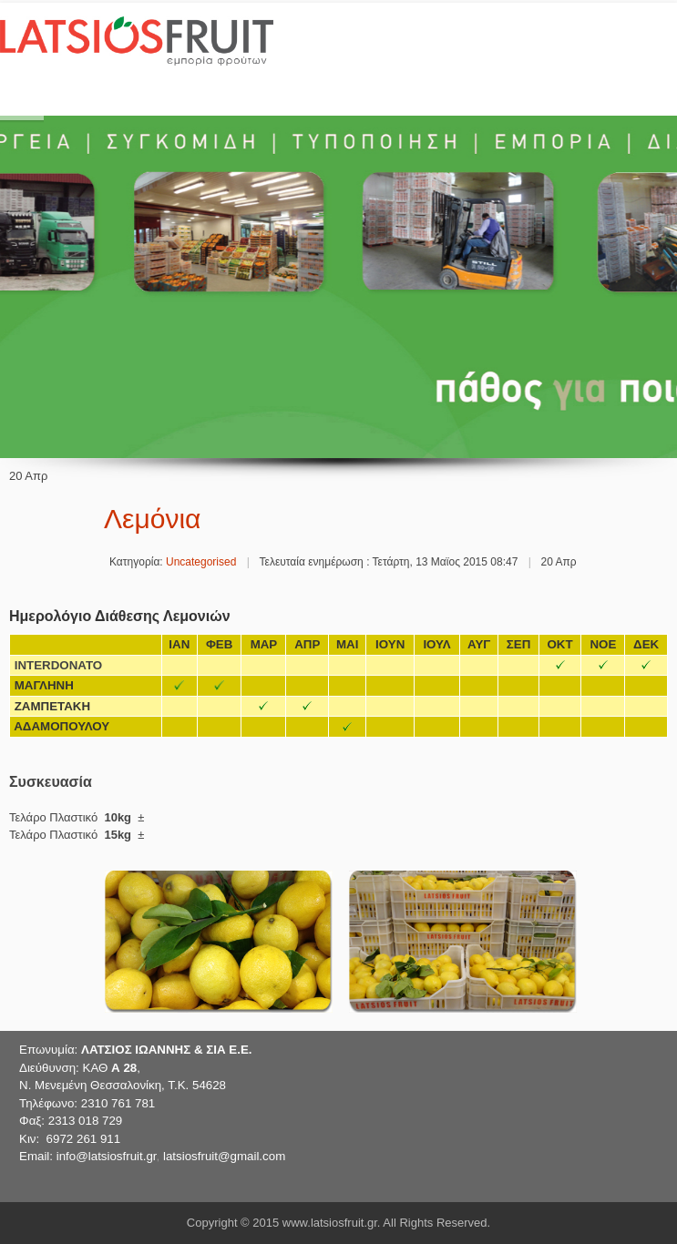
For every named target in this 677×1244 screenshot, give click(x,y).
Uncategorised (201, 562)
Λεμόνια (152, 518)
